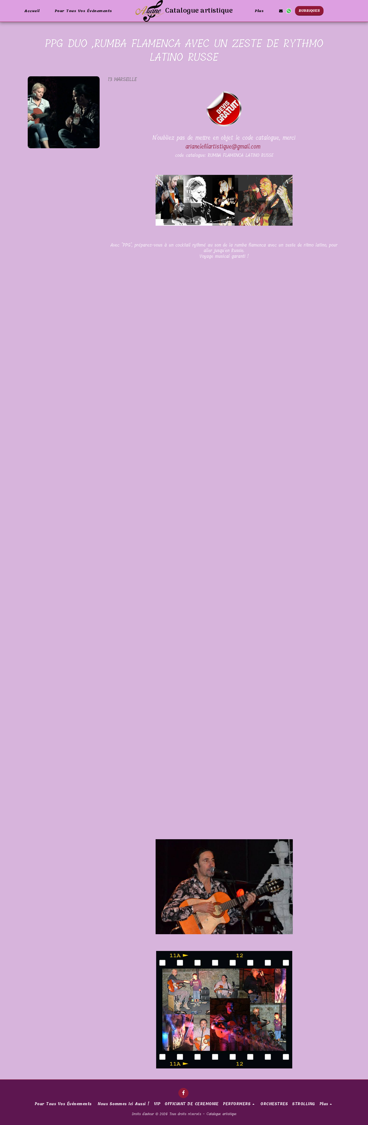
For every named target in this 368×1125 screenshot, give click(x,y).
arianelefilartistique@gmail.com (223, 146)
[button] (280, 11)
